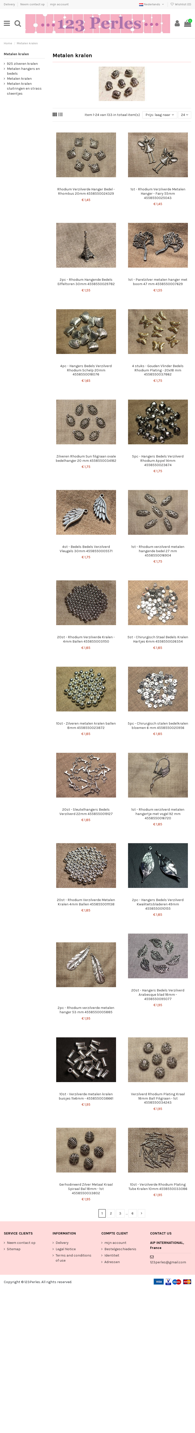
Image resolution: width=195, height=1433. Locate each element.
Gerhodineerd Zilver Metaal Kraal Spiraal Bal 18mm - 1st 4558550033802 (86, 1188)
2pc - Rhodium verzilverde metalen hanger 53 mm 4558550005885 (86, 1010)
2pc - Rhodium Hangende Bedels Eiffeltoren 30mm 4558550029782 (86, 281)
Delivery (10, 4)
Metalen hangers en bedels (23, 71)
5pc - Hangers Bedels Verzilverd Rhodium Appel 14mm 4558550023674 (158, 460)
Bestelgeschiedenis (120, 1249)
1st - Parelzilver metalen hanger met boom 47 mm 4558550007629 (157, 281)
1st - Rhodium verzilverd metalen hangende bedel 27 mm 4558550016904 (157, 551)
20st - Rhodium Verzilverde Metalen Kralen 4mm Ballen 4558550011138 (86, 902)
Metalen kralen (16, 54)
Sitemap (14, 1249)
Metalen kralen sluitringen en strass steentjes (24, 89)
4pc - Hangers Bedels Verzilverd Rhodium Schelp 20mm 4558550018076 (86, 370)
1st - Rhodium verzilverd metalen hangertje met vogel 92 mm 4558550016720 (157, 813)
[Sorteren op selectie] (159, 115)
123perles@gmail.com (168, 1262)
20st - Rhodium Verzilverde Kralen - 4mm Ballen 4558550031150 (86, 639)
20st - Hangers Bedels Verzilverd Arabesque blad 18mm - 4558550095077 (157, 994)
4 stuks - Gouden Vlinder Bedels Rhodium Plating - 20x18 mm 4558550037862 (158, 370)
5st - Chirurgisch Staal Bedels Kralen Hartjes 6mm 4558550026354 (157, 639)
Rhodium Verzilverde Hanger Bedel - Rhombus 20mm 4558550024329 (86, 191)
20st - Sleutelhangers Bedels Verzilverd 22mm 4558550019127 (86, 811)
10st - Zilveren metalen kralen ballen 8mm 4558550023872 (86, 725)
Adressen (112, 1262)
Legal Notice (66, 1249)
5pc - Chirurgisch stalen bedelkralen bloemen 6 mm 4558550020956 (158, 725)
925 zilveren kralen (22, 64)
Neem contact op (32, 4)
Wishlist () (180, 4)
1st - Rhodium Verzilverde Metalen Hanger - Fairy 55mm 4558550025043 (158, 193)
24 (184, 115)
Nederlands (152, 4)
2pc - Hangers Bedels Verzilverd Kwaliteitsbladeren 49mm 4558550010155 (158, 904)
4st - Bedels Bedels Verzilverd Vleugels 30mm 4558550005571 (86, 549)
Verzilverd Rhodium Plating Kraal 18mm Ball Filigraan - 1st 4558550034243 (158, 1098)
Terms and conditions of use (73, 1258)
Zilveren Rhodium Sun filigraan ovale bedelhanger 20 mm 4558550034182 (86, 458)
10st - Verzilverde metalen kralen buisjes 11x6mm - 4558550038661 (86, 1096)
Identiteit (111, 1255)
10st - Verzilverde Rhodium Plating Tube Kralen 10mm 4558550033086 (157, 1186)
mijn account (59, 4)
